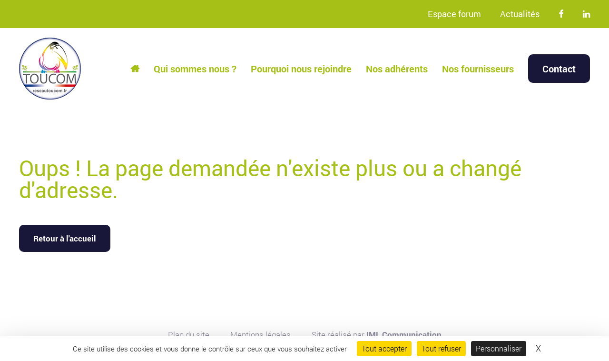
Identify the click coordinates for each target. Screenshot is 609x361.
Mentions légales (260, 334)
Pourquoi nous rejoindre (301, 68)
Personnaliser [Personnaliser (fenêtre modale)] (498, 348)
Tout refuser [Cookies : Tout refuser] (441, 348)
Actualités (520, 14)
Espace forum (454, 14)
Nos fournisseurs (478, 68)
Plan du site (188, 334)
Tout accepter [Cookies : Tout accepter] (384, 348)
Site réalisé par (377, 334)
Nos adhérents (397, 68)
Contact (559, 68)
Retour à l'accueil (64, 238)
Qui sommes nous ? (195, 68)
